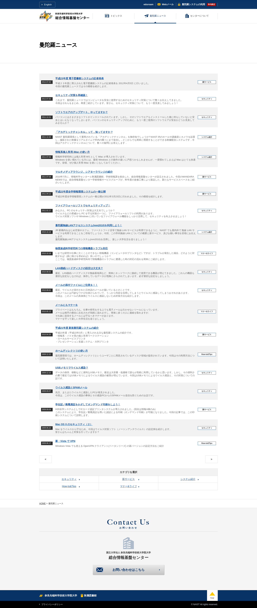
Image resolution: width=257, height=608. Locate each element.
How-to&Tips (69, 486)
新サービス (128, 479)
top (212, 595)
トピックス (116, 15)
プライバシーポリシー (52, 604)
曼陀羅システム (193, 4)
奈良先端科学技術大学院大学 (61, 595)
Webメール (168, 4)
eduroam (148, 4)
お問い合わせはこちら (128, 570)
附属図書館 (90, 595)
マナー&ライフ (128, 486)
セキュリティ (69, 479)
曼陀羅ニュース (158, 15)
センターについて (199, 15)
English (48, 4)
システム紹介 (187, 479)
